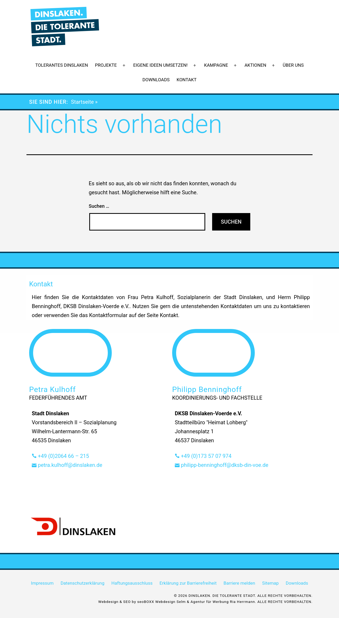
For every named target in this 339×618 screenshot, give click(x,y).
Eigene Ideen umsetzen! (160, 65)
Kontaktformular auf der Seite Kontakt (133, 315)
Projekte (106, 65)
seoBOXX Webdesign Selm (161, 601)
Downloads (156, 79)
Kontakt (187, 79)
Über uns (293, 65)
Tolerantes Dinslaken (61, 65)
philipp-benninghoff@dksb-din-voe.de (221, 465)
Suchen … (99, 206)
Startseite (82, 102)
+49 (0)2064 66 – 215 (60, 456)
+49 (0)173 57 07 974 (203, 456)
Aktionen (255, 65)
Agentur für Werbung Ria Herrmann (222, 601)
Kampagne (216, 65)
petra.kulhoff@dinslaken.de (67, 465)
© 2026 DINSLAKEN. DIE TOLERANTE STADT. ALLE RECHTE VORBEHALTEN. (243, 595)
